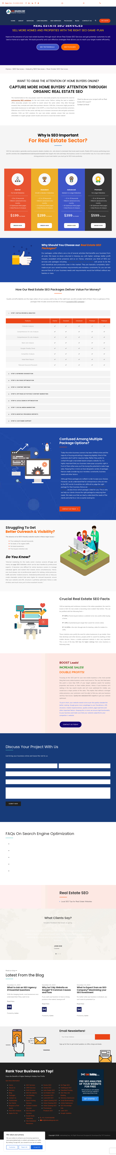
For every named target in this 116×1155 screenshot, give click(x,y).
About (20, 21)
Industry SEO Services (35, 72)
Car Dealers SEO (48, 1108)
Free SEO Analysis (15, 1126)
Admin (16, 1029)
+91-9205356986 (91, 3)
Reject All (24, 1147)
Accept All (37, 1147)
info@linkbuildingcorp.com (72, 3)
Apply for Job (13, 1129)
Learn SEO (64, 1126)
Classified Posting (66, 1106)
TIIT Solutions (105, 1151)
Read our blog (11, 986)
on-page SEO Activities (19, 578)
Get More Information (13, 1096)
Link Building (42, 21)
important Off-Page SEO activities (80, 275)
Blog (77, 21)
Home (13, 21)
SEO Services (55, 21)
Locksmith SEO (48, 1113)
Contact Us (87, 21)
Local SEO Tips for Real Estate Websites (76, 917)
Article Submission (67, 1118)
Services (30, 21)
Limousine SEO (48, 1111)
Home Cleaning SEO (50, 1118)
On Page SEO (65, 1101)
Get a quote (104, 20)
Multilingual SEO (66, 1103)
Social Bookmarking (67, 1116)
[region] (24, 1141)
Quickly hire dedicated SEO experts (85, 709)
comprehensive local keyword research (32, 167)
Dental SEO (47, 1103)
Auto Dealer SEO (49, 1106)
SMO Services (30, 1106)
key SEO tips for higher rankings (83, 655)
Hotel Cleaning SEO (49, 1121)
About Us (12, 1103)
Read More (10, 1017)
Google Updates (66, 1129)
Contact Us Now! (83, 117)
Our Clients (12, 1118)
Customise (12, 1147)
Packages (68, 21)
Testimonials (13, 1116)
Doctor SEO (47, 1101)
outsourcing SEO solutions (21, 112)
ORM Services (31, 1103)
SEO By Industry (31, 1108)
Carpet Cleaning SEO (50, 1116)
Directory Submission (67, 1113)
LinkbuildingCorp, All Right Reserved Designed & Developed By (80, 1151)
